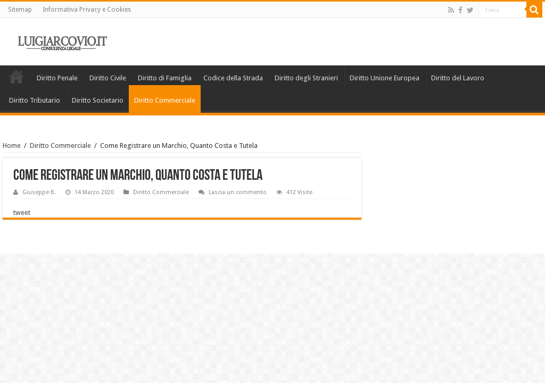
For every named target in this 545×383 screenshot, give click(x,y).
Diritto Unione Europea (384, 78)
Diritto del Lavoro (457, 78)
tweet (21, 213)
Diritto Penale (57, 78)
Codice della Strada (233, 78)
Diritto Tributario (34, 100)
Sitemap (20, 9)
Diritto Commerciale (164, 100)
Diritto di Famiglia (165, 78)
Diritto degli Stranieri (306, 78)
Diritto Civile (107, 78)
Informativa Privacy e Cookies (87, 9)
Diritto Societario (97, 100)
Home (16, 76)
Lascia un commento (238, 192)
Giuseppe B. (39, 192)
